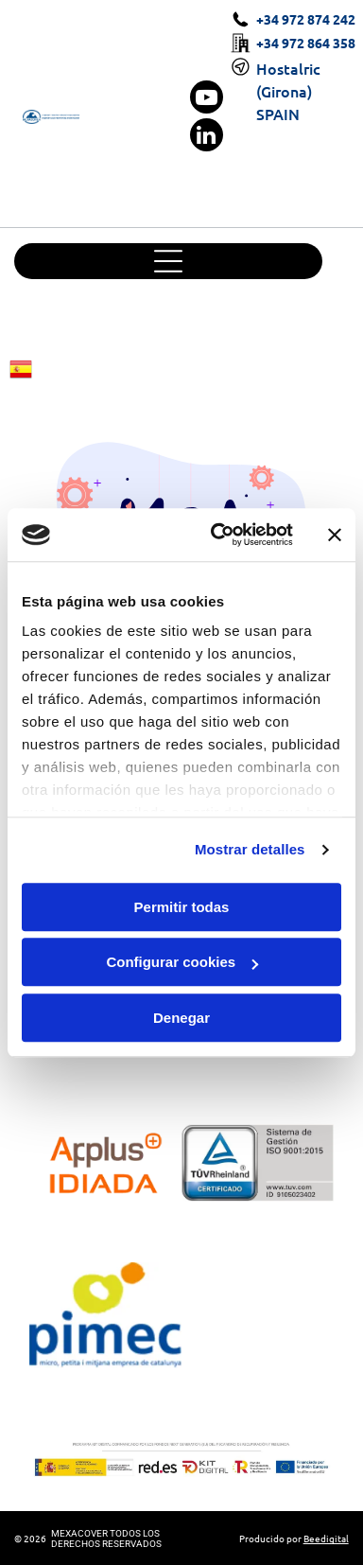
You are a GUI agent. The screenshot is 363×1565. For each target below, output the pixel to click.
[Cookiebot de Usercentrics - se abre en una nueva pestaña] (218, 534)
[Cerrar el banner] (334, 534)
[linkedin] (206, 137)
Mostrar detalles (250, 849)
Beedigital (326, 1538)
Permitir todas (182, 907)
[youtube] (206, 99)
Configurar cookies (182, 962)
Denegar (181, 1018)
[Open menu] (168, 261)
